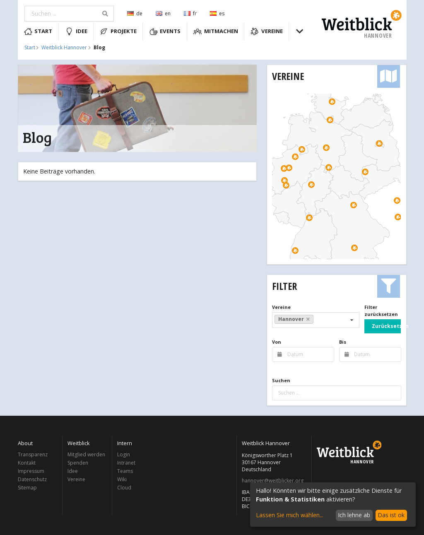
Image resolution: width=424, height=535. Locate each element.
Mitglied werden (86, 455)
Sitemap (27, 487)
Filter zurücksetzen (381, 310)
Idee (76, 31)
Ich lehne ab (354, 515)
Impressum (31, 471)
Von (276, 342)
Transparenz (33, 455)
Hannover (294, 319)
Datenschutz (32, 479)
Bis (342, 342)
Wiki (122, 479)
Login (123, 455)
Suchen (281, 380)
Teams (125, 471)
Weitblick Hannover (64, 47)
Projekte (118, 31)
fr (190, 13)
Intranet (126, 462)
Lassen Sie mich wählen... (289, 514)
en (163, 13)
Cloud (124, 487)
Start (38, 31)
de (134, 13)
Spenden (77, 462)
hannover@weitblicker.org (273, 481)
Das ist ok (391, 515)
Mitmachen (215, 31)
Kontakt (27, 462)
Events (165, 31)
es (217, 13)
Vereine (267, 31)
